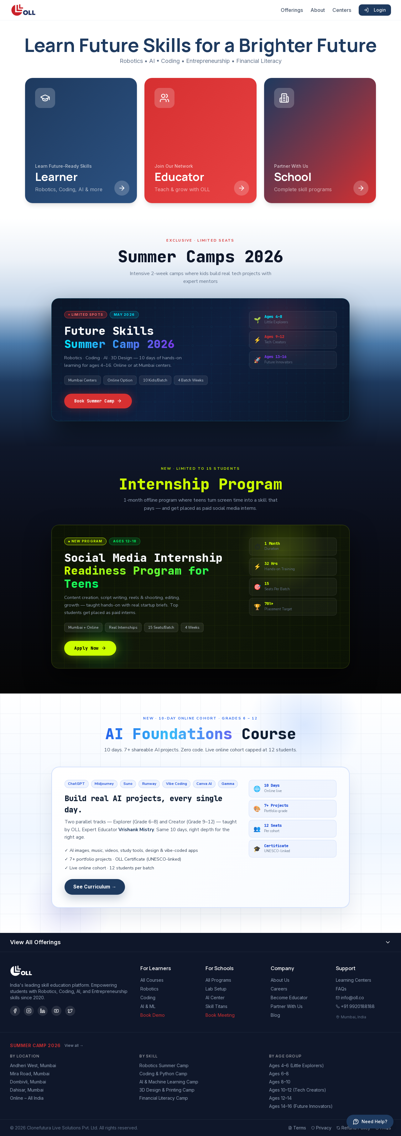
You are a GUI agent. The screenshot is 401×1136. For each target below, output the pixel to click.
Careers (279, 988)
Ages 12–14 (280, 1098)
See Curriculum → (94, 887)
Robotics (149, 988)
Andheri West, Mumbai (33, 1065)
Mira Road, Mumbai (29, 1073)
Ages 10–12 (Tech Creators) (297, 1090)
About (317, 10)
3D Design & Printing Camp (167, 1090)
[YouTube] (56, 1011)
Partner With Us (287, 1006)
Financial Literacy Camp (163, 1098)
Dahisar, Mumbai (27, 1090)
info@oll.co (350, 997)
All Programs (218, 980)
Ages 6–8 (279, 1073)
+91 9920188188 (355, 1006)
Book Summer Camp (98, 401)
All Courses (152, 980)
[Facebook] (15, 1011)
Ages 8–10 (279, 1081)
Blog (275, 1015)
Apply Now (90, 648)
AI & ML (147, 1006)
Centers (341, 10)
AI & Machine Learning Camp (168, 1081)
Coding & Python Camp (163, 1073)
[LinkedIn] (43, 1011)
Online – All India (27, 1098)
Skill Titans (216, 1006)
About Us (280, 980)
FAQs (341, 988)
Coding (147, 997)
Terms (297, 1127)
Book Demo (152, 1015)
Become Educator (289, 997)
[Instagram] (29, 1011)
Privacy (321, 1127)
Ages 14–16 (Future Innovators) (301, 1106)
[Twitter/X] (70, 1011)
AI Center (215, 997)
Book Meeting (220, 1015)
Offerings (292, 10)
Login (375, 10)
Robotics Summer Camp (164, 1065)
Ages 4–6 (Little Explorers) (296, 1065)
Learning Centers (353, 980)
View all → (74, 1045)
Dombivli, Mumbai (28, 1081)
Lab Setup (216, 988)
